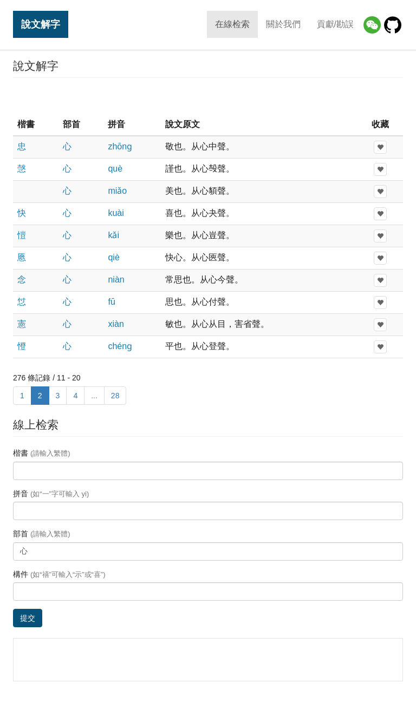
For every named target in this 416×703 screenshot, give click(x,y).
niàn (116, 279)
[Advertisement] (208, 97)
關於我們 (283, 24)
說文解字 (40, 24)
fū (111, 301)
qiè (113, 257)
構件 (59, 574)
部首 (41, 533)
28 (115, 395)
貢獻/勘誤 (335, 24)
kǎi (113, 235)
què (115, 168)
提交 (27, 618)
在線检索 (232, 24)
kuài (115, 213)
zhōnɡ (120, 146)
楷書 (41, 453)
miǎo (117, 190)
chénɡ (120, 346)
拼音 (51, 493)
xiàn (115, 323)
